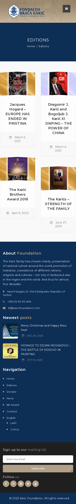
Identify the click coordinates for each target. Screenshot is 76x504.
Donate (11, 391)
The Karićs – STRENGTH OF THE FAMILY (58, 204)
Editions (12, 385)
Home (31, 46)
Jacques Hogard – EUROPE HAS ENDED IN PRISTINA (17, 114)
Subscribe (38, 468)
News (10, 398)
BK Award (13, 404)
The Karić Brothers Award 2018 (17, 194)
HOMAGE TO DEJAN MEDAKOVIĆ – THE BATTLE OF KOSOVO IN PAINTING (46, 350)
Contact (12, 411)
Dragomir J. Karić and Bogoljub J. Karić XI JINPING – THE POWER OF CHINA (58, 118)
